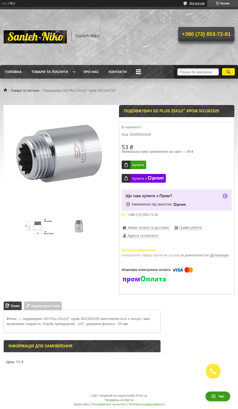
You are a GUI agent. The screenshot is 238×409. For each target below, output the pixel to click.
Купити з (148, 178)
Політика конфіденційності (147, 404)
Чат (217, 396)
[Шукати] (228, 71)
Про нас (91, 72)
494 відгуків (197, 3)
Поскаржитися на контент (109, 404)
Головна (13, 72)
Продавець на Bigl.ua (119, 400)
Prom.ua (141, 395)
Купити (138, 165)
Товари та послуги (49, 72)
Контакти (118, 72)
